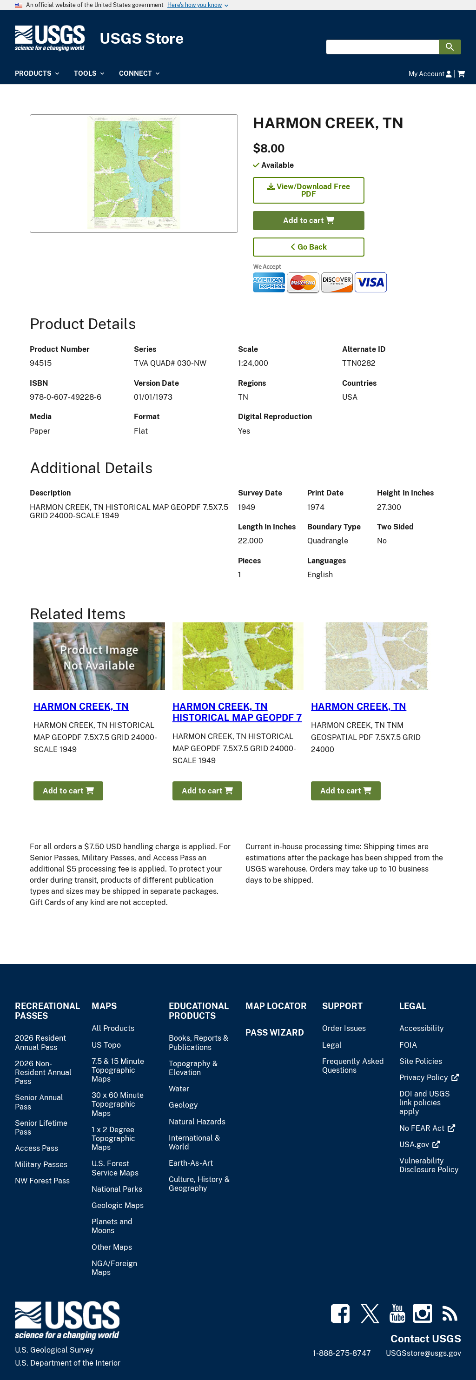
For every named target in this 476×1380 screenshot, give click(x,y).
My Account (430, 74)
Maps (104, 1006)
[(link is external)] (424, 1077)
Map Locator (276, 1006)
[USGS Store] (238, 38)
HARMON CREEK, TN (81, 706)
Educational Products (199, 1011)
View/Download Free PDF (308, 190)
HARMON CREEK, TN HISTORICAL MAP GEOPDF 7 (237, 712)
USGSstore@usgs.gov (423, 1353)
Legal (412, 1006)
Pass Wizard (274, 1032)
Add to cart (308, 220)
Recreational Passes (46, 1011)
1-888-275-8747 (342, 1353)
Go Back (309, 247)
